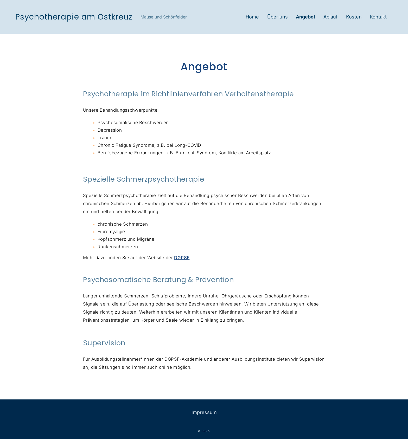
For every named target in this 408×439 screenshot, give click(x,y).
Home (252, 16)
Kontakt (378, 16)
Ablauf (330, 16)
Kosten (354, 16)
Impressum (204, 412)
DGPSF (181, 257)
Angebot (305, 16)
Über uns (277, 16)
